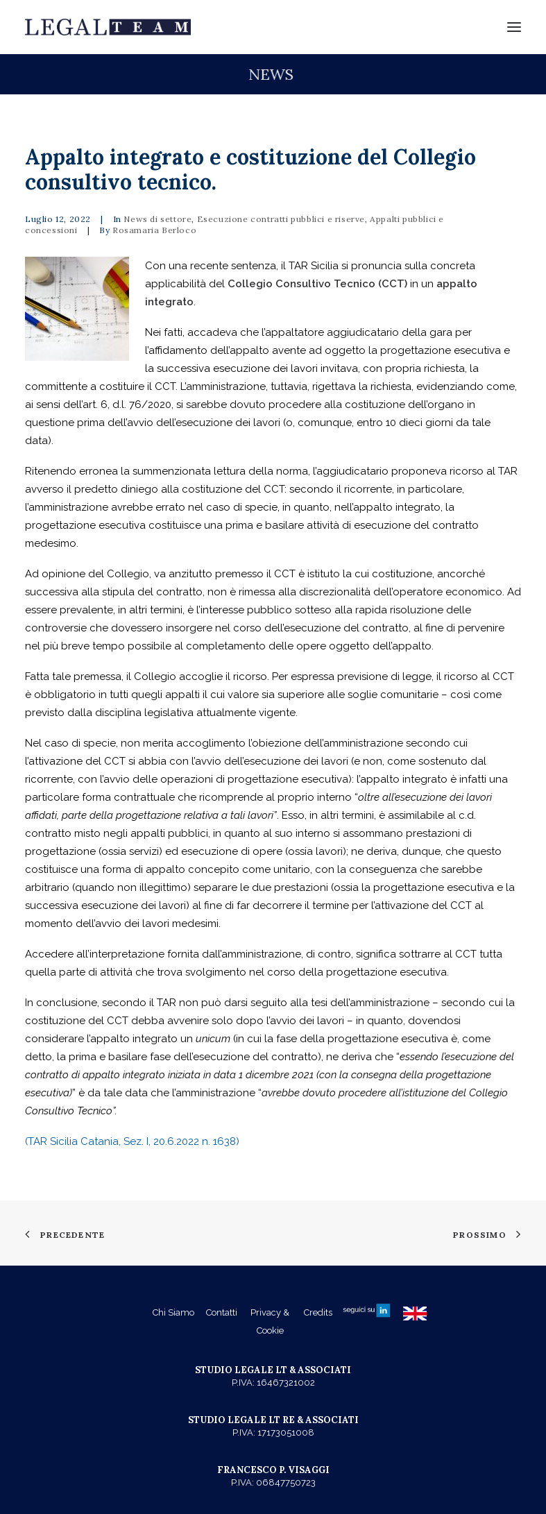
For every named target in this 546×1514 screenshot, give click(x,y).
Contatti (221, 1312)
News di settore (157, 219)
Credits (318, 1312)
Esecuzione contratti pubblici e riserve (281, 219)
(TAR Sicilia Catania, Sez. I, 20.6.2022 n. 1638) (132, 1141)
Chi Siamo (173, 1312)
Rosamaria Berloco (154, 230)
